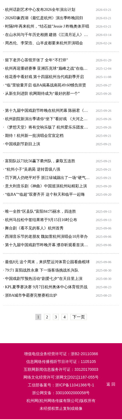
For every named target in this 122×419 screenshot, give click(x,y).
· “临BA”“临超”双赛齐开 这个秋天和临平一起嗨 (44, 194)
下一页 (78, 317)
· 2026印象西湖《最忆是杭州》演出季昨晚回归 (43, 18)
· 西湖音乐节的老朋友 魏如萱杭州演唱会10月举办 (45, 236)
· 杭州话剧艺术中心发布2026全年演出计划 (39, 10)
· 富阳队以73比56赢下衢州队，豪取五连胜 (39, 161)
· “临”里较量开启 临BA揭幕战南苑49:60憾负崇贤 (44, 85)
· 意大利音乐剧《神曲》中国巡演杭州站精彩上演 (45, 186)
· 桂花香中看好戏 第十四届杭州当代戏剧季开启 (43, 77)
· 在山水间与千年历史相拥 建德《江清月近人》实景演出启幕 (46, 35)
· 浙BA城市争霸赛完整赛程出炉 (30, 295)
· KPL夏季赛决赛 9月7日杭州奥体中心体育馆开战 (45, 287)
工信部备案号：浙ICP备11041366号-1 (61, 385)
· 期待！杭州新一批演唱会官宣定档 (33, 136)
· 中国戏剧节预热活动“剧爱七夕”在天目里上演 (42, 279)
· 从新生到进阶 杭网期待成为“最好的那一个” (41, 93)
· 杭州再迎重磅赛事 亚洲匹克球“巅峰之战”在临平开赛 (46, 68)
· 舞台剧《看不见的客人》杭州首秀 (33, 228)
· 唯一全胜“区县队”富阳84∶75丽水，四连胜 (39, 211)
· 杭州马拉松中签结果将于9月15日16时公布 (40, 220)
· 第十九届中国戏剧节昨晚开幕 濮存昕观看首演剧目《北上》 (46, 245)
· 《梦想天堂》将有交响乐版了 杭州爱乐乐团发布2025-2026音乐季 (46, 127)
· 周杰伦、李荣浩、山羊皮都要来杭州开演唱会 (43, 43)
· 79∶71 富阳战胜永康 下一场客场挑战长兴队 (41, 270)
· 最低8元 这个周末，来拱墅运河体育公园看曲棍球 (46, 262)
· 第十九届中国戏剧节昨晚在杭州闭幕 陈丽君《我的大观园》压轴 (46, 110)
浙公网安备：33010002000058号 (61, 393)
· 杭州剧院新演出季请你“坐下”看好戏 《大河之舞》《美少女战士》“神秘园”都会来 (46, 119)
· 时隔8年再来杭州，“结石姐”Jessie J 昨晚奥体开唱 (46, 26)
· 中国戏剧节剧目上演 (21, 144)
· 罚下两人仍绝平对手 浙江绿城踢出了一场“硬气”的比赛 (46, 178)
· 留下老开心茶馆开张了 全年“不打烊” (35, 60)
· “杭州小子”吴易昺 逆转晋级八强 (31, 169)
